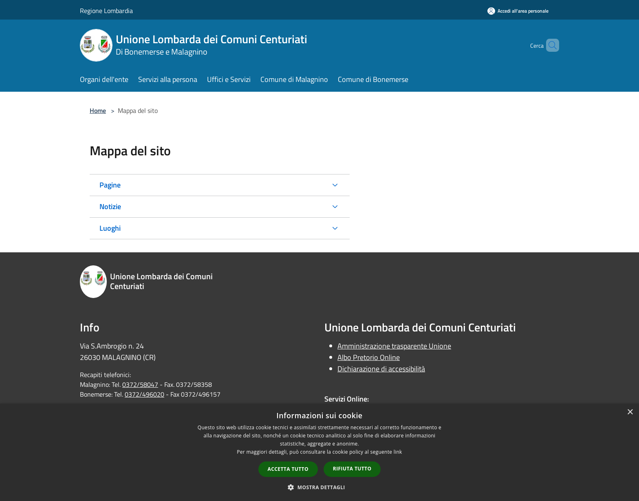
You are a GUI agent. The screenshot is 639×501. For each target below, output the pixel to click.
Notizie (110, 206)
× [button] (630, 412)
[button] (319, 487)
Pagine (110, 184)
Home (98, 110)
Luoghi (110, 228)
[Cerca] (549, 45)
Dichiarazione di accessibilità (381, 368)
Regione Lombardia (106, 10)
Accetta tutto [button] (288, 469)
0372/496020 (144, 394)
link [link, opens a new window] (398, 451)
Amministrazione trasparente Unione (394, 345)
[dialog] (319, 452)
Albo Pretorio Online (368, 357)
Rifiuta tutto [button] (352, 468)
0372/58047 (140, 384)
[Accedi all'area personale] (518, 10)
